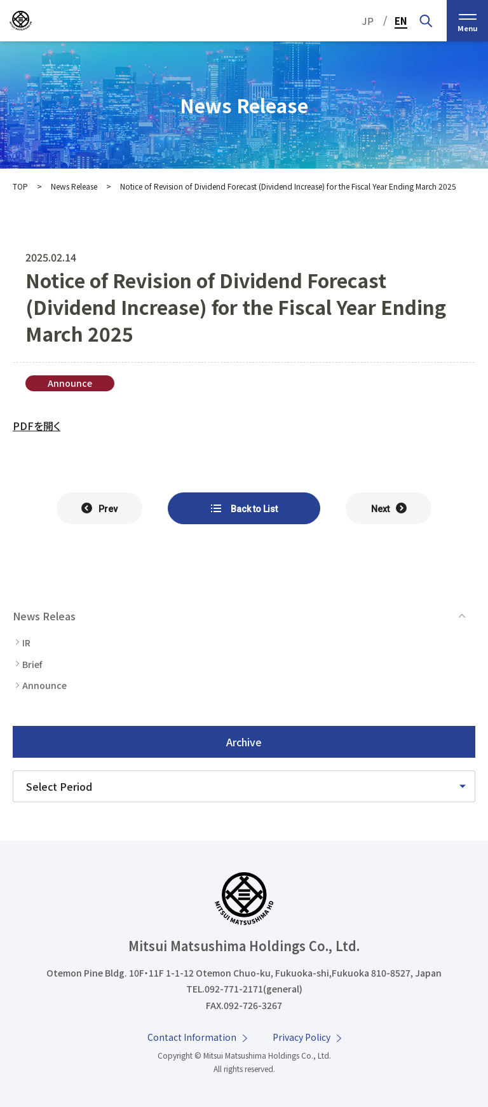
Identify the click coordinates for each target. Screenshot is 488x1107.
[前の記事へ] (99, 508)
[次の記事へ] (388, 508)
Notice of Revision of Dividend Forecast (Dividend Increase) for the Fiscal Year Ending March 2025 (288, 186)
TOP (20, 186)
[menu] (467, 20)
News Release (74, 186)
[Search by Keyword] (425, 20)
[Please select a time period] (244, 786)
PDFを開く (36, 425)
